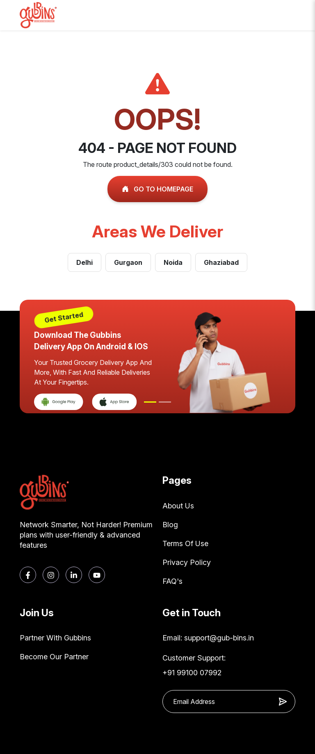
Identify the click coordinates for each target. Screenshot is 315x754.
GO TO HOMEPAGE (157, 189)
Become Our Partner (54, 656)
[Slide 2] (165, 402)
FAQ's (172, 581)
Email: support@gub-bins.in (208, 637)
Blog (170, 524)
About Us (178, 505)
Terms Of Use (185, 543)
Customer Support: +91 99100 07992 (194, 665)
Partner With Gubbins (55, 637)
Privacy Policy (186, 562)
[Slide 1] (150, 402)
